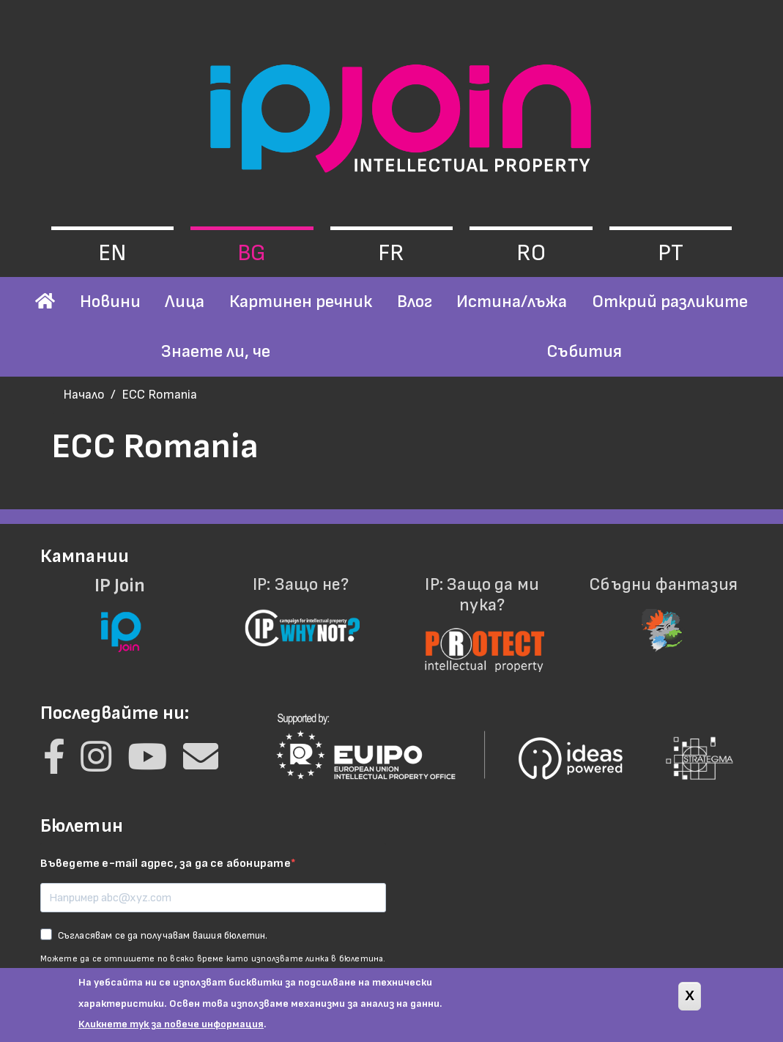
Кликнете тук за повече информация (171, 1031)
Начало (84, 394)
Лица (184, 301)
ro (531, 253)
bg (251, 253)
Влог (414, 301)
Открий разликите (670, 301)
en (112, 253)
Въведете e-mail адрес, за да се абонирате (165, 864)
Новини (110, 301)
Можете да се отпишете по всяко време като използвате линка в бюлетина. (213, 958)
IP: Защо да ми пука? (483, 615)
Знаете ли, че (215, 351)
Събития (584, 351)
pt (670, 253)
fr (391, 253)
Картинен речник (300, 301)
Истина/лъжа (511, 301)
